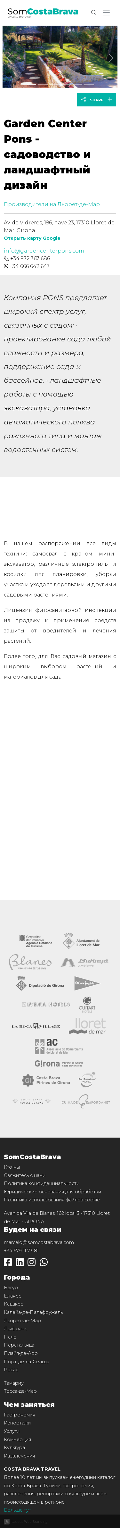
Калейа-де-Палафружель (33, 1312)
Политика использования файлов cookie (52, 1200)
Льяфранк (15, 1329)
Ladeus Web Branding (29, 1521)
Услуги (12, 1431)
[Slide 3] (66, 84)
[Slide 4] (77, 84)
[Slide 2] (54, 84)
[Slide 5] (89, 84)
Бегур (11, 1287)
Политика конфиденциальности (41, 1183)
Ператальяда (19, 1345)
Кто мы (12, 1167)
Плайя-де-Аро (21, 1353)
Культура (14, 1447)
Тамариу (14, 1383)
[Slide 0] (31, 84)
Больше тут (17, 1510)
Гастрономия (19, 1415)
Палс (10, 1337)
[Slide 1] (43, 84)
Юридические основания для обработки (52, 1192)
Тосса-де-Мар (20, 1391)
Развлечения (19, 1456)
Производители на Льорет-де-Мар (52, 204)
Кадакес (13, 1304)
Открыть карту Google (32, 238)
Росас (11, 1370)
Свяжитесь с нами (24, 1175)
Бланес (12, 1296)
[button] (107, 13)
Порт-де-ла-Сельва (26, 1362)
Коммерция (17, 1439)
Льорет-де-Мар (22, 1320)
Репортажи (17, 1423)
